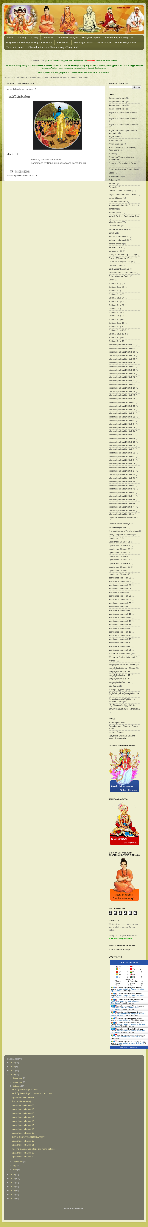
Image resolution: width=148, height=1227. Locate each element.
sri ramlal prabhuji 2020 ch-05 (122, 359)
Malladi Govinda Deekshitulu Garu (124, 216)
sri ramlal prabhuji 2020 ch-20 (122, 409)
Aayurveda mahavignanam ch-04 (124, 124)
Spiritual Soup (115, 283)
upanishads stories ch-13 (120, 621)
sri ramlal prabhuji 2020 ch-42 (122, 489)
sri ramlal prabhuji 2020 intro (121, 514)
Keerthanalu (63, 42)
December (18, 1078)
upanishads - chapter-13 (23, 1133)
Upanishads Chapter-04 (119, 553)
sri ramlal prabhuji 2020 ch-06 (122, 363)
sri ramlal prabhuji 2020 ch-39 (122, 478)
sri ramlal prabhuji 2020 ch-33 (122, 456)
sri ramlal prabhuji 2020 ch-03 (122, 352)
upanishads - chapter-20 (23, 1105)
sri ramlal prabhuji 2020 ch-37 (122, 471)
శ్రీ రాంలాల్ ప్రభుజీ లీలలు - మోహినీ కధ (124, 709)
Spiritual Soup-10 (116, 319)
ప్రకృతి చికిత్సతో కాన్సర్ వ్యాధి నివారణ (124, 693)
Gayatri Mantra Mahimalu (120, 191)
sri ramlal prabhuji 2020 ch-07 (122, 366)
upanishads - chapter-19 (23, 1109)
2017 (12, 1183)
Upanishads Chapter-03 (119, 549)
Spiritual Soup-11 (116, 323)
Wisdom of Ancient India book (122, 657)
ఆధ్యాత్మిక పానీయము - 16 (119, 672)
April (15, 1170)
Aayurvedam (114, 137)
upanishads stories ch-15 (120, 628)
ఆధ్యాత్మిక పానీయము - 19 (119, 682)
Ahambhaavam (115, 140)
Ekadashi (113, 187)
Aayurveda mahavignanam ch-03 (124, 118)
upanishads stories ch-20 (120, 646)
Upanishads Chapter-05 (119, 556)
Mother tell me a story (118, 229)
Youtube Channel (15, 47)
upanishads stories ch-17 (120, 635)
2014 (12, 1194)
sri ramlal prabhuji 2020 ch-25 (122, 428)
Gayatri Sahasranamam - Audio (123, 194)
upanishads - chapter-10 (23, 1153)
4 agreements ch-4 (117, 109)
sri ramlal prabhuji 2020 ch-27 (122, 435)
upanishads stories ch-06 (120, 596)
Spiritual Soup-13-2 (117, 330)
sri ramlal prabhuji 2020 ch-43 (122, 492)
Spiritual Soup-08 (116, 312)
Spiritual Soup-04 (116, 298)
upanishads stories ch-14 (120, 625)
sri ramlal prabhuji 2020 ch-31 (122, 449)
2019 (12, 1175)
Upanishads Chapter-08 (119, 567)
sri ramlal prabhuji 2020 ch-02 (122, 348)
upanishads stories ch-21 (120, 650)
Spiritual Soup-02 (116, 290)
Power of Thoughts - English (121, 258)
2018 (12, 1178)
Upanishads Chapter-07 (119, 563)
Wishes (112, 661)
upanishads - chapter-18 (23, 1113)
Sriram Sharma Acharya (119, 524)
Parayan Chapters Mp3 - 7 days (123, 254)
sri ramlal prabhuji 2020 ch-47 (122, 507)
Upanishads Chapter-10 (119, 574)
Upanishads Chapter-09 (119, 570)
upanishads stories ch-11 (120, 614)
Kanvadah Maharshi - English (122, 205)
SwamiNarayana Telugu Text (119, 37)
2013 (12, 1198)
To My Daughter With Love (121, 534)
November (18, 1082)
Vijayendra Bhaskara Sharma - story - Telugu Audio (53, 47)
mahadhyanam (115, 212)
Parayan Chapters (91, 37)
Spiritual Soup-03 (116, 294)
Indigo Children (115, 198)
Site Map (21, 37)
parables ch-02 (115, 251)
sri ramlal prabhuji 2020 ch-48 (122, 510)
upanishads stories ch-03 (120, 585)
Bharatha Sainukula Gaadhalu (122, 169)
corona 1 (113, 184)
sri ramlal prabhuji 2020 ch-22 (122, 417)
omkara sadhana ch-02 (119, 240)
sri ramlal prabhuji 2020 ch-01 (122, 345)
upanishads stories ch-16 (120, 632)
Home (10, 37)
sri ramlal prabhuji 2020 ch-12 (122, 384)
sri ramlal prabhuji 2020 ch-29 (122, 442)
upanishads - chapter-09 (23, 1157)
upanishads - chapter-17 (23, 1117)
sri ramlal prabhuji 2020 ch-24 (122, 424)
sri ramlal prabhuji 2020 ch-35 (122, 464)
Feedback (48, 37)
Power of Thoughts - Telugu (121, 262)
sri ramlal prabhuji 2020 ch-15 (122, 395)
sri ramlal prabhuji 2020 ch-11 (122, 381)
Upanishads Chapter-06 (119, 560)
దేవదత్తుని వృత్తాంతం (117, 689)
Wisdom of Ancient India (120, 653)
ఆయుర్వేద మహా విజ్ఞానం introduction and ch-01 (32, 1093)
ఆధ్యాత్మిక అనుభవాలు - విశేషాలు (122, 664)
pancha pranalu (116, 244)
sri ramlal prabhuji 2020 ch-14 (122, 391)
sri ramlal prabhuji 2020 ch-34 (122, 460)
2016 (12, 1186)
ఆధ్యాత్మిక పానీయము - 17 (119, 675)
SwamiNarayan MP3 (118, 527)
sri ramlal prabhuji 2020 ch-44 (122, 496)
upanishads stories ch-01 (120, 578)
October (16, 1086)
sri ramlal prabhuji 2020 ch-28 (122, 438)
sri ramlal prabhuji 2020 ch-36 (122, 467)
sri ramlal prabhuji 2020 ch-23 (122, 420)
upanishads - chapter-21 (23, 1097)
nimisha (112, 233)
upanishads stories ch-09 (120, 607)
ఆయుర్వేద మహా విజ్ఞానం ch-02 (25, 1089)
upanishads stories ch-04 (120, 589)
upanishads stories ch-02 (120, 581)
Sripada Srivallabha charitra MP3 (123, 518)
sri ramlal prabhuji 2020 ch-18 (122, 406)
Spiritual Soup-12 (116, 326)
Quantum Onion (116, 265)
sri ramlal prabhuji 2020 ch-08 (122, 370)
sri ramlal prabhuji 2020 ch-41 (122, 485)
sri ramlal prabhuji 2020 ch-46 (122, 503)
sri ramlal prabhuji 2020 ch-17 (122, 402)
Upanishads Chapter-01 (119, 542)
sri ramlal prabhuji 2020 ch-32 (122, 453)
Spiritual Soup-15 (116, 341)
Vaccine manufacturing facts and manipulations (33, 1149)
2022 (12, 1067)
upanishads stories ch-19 (120, 643)
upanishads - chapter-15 (23, 1125)
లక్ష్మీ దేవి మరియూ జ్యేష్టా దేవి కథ (122, 705)
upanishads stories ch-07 (120, 599)
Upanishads (114, 538)
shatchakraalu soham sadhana (122, 272)
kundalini (113, 209)
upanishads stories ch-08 (120, 603)
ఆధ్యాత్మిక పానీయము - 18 (119, 679)
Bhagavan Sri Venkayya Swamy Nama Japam (29, 42)
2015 (12, 1190)
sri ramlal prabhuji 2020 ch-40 (122, 482)
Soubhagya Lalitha (83, 42)
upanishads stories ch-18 (25, 175)
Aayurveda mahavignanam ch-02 (124, 112)
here (85, 77)
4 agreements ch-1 (117, 98)
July (15, 1166)
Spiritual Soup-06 (116, 305)
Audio (111, 153)
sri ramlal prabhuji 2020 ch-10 (122, 377)
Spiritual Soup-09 (116, 316)
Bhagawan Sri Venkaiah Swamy (123, 163)
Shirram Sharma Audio (119, 276)
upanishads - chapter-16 (23, 1121)
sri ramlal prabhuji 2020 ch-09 (122, 373)
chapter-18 (12, 154)
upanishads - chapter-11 (23, 1145)
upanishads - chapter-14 (23, 1129)
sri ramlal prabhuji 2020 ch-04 (122, 355)
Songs (111, 280)
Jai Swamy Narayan (68, 37)
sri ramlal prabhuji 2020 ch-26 (122, 431)
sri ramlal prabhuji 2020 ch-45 (122, 500)
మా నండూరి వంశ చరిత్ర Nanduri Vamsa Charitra (122, 700)
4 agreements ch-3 (117, 105)
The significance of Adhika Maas (123, 531)
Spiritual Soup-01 (116, 287)
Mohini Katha (115, 226)
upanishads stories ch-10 (120, 610)
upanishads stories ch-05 (120, 592)
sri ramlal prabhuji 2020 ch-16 (122, 399)
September (18, 1162)
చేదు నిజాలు (114, 686)
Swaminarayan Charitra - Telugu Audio (116, 42)
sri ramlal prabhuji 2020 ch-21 (122, 413)
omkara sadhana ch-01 (119, 236)
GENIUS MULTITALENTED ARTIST (28, 1137)
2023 (12, 1062)
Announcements (116, 144)
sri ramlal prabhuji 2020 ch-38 (122, 474)
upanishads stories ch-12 (120, 617)
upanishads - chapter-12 (23, 1141)
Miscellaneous (115, 222)
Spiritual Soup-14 (116, 337)
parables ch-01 (115, 247)
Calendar (113, 180)
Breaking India (115, 176)
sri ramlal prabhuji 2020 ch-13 (122, 388)
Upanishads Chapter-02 (119, 545)
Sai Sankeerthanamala (119, 269)
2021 (12, 1070)
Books (111, 173)
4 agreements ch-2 (117, 101)
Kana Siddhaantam (117, 201)
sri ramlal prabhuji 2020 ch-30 (122, 445)
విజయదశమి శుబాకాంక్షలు (22, 1101)
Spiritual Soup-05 (116, 301)
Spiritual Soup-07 (116, 309)
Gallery (34, 37)
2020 (12, 1074)
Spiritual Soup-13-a (117, 334)
